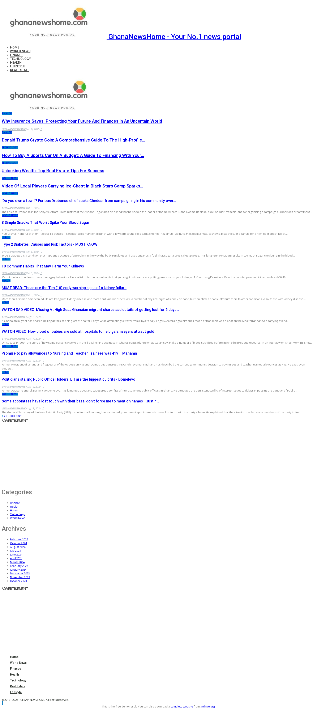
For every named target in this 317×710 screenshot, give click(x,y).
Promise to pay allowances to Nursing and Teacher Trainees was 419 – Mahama (69, 353)
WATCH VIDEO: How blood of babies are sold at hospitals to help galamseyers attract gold (78, 331)
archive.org (207, 706)
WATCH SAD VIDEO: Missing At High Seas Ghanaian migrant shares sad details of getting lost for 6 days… (90, 309)
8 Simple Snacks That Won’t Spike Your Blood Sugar (45, 222)
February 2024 (19, 566)
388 (12, 416)
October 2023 (18, 581)
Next (19, 416)
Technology (20, 59)
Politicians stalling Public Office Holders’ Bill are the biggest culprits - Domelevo (68, 379)
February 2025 (19, 539)
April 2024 (16, 558)
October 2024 (18, 543)
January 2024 (18, 569)
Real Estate (19, 70)
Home (14, 47)
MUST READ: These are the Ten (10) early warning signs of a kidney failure (64, 288)
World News (20, 51)
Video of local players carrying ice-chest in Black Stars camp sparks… (72, 186)
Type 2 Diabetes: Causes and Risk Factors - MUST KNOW (49, 244)
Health (16, 62)
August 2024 (17, 547)
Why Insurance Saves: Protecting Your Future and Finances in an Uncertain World (82, 121)
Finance (16, 55)
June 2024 (16, 554)
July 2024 (15, 551)
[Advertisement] (127, 453)
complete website (182, 706)
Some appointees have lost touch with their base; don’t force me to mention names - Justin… (80, 401)
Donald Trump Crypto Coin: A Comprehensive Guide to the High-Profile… (73, 140)
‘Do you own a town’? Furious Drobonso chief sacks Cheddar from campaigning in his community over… (89, 200)
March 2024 (17, 562)
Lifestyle (17, 66)
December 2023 (20, 573)
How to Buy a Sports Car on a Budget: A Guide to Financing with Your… (73, 155)
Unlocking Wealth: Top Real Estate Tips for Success (53, 170)
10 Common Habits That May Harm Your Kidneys (43, 266)
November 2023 (20, 577)
